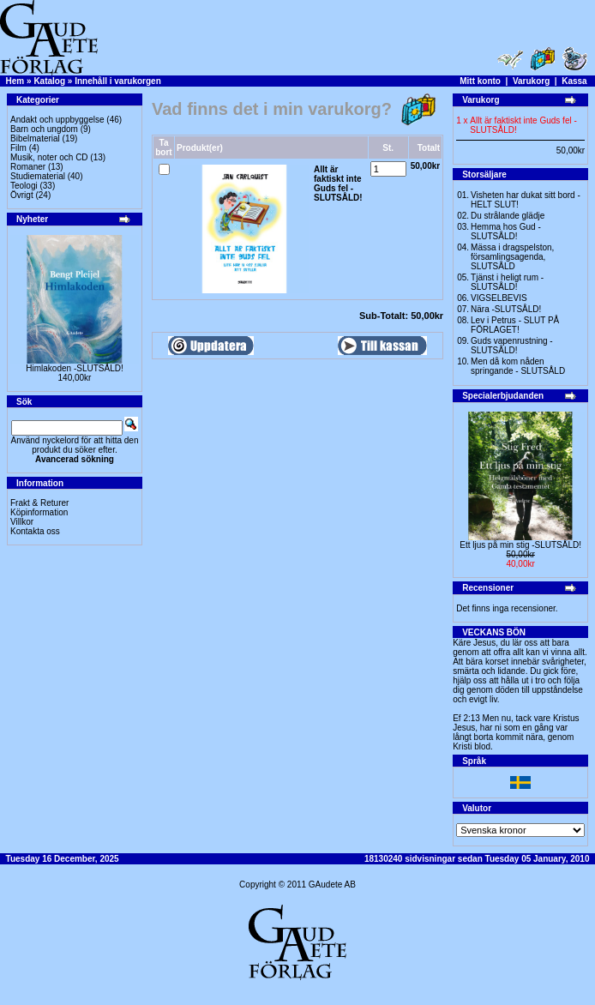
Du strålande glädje (507, 215)
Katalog (49, 81)
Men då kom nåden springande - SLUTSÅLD (518, 366)
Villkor (21, 522)
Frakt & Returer (39, 503)
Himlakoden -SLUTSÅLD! (74, 368)
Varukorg (531, 81)
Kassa (574, 81)
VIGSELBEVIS (499, 298)
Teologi (24, 185)
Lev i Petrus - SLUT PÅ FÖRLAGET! (515, 325)
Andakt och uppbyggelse (57, 119)
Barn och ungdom (44, 129)
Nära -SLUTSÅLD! (506, 309)
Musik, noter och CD (49, 157)
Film (18, 148)
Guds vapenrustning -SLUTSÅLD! (512, 345)
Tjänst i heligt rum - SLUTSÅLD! (507, 282)
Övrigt (21, 195)
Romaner (27, 167)
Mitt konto (480, 81)
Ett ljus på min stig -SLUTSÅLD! (520, 545)
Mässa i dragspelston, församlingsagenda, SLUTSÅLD (512, 257)
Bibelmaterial (35, 138)
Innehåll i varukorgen (118, 81)
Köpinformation (39, 512)
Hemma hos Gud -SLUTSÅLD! (506, 231)
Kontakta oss (35, 531)
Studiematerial (37, 176)
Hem (15, 81)
